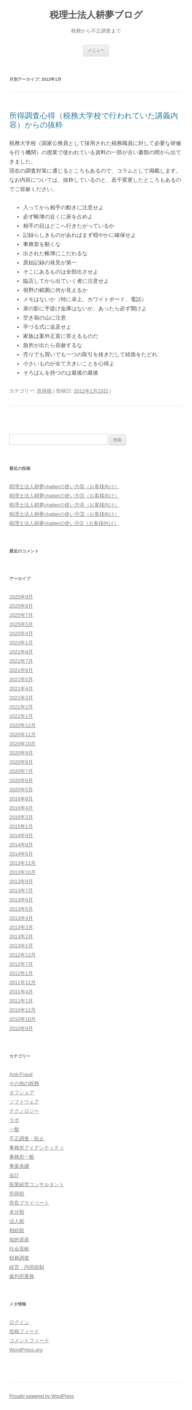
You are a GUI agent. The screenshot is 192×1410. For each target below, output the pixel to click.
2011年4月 (21, 991)
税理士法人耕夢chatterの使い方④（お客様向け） (64, 505)
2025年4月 (21, 633)
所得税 (44, 391)
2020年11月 (22, 734)
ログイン (19, 1322)
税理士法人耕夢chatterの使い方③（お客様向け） (64, 514)
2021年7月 (21, 661)
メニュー (96, 50)
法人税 (16, 1221)
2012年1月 (21, 973)
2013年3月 (21, 927)
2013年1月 (21, 946)
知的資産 (19, 1239)
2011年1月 (21, 1001)
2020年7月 (21, 771)
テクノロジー (24, 1111)
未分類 (16, 1212)
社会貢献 (19, 1249)
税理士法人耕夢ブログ (96, 15)
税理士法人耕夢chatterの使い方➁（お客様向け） (64, 523)
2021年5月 (21, 679)
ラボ (14, 1120)
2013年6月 (21, 900)
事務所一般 (21, 1157)
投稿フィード (24, 1331)
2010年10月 (22, 1019)
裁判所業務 (21, 1276)
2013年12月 (22, 863)
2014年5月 (21, 854)
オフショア (21, 1092)
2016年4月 (21, 808)
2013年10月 (22, 872)
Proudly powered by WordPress (41, 1396)
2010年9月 (21, 1028)
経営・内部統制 (26, 1267)
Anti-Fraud (21, 1074)
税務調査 (19, 1258)
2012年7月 (21, 964)
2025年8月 (21, 606)
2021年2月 (21, 707)
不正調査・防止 (26, 1138)
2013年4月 (21, 918)
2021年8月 (21, 652)
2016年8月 (21, 799)
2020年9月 (21, 753)
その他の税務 (24, 1083)
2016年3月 (21, 817)
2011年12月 (22, 982)
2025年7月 (21, 615)
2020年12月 (22, 725)
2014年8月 (21, 845)
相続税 (16, 1230)
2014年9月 (21, 835)
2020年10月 (22, 744)
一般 (14, 1129)
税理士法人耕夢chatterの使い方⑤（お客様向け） (64, 496)
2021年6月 (21, 670)
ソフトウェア (24, 1102)
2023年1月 (21, 643)
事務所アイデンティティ (36, 1148)
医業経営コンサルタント (36, 1184)
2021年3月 (21, 698)
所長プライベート (29, 1203)
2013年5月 (21, 909)
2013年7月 (21, 890)
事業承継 (19, 1166)
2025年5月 (21, 624)
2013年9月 (21, 881)
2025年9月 (21, 597)
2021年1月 (21, 716)
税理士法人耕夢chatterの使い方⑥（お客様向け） (64, 486)
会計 (14, 1175)
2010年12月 (22, 1010)
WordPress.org (25, 1350)
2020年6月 (21, 780)
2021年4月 (21, 688)
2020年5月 (21, 789)
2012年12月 (22, 955)
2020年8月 (21, 762)
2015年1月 (21, 826)
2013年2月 (21, 936)
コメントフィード (29, 1340)
